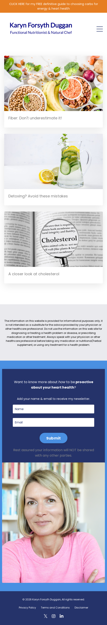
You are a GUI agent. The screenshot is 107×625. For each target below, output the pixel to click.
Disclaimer (81, 607)
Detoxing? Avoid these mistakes (38, 196)
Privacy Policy (27, 607)
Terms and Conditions (55, 607)
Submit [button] (53, 438)
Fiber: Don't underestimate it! (35, 118)
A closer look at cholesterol (33, 274)
